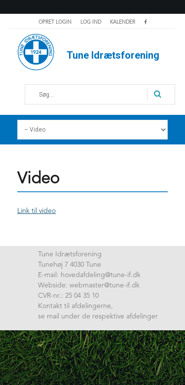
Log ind (90, 22)
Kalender (122, 22)
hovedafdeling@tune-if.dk (101, 275)
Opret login (55, 22)
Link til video (36, 211)
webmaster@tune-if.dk (105, 285)
